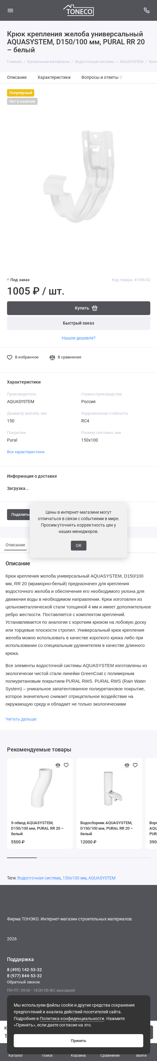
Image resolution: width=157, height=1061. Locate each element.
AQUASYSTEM (101, 878)
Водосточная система (39, 878)
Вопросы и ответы (102, 77)
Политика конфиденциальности (72, 1018)
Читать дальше (20, 719)
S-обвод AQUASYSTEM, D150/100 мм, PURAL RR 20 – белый (37, 828)
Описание (17, 77)
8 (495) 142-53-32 (24, 969)
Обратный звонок (23, 982)
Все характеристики (26, 452)
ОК (79, 545)
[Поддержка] (147, 10)
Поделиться (25, 514)
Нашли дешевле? (79, 338)
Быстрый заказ (78, 323)
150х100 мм (74, 878)
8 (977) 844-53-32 (24, 975)
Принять (78, 1040)
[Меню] (10, 10)
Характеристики (54, 77)
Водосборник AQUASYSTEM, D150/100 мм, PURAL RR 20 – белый (106, 828)
